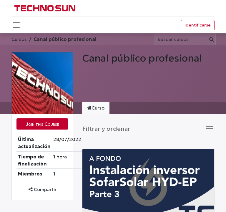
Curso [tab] (95, 108)
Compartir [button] (42, 189)
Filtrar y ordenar (106, 128)
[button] (42, 124)
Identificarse (198, 25)
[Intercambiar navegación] (209, 129)
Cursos (19, 39)
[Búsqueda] (210, 39)
